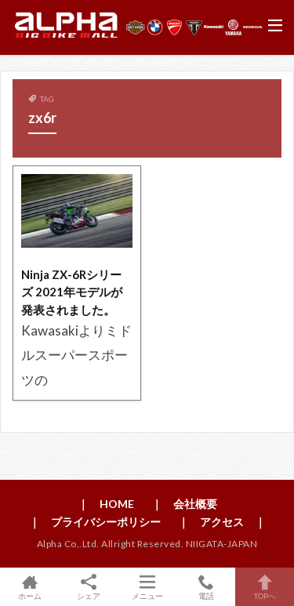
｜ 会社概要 (184, 503)
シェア (88, 587)
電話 (205, 587)
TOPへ (264, 587)
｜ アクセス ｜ (222, 521)
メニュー (147, 587)
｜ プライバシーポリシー (95, 521)
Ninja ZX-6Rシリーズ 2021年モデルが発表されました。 (71, 292)
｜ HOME (106, 503)
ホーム (29, 587)
